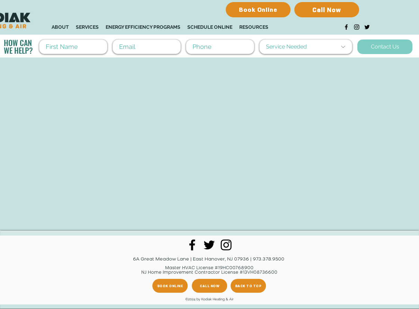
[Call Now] (326, 9)
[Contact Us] (384, 46)
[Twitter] (367, 27)
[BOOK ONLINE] (170, 286)
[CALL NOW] (209, 286)
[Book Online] (258, 9)
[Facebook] (346, 27)
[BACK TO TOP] (248, 286)
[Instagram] (356, 27)
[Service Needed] (305, 46)
